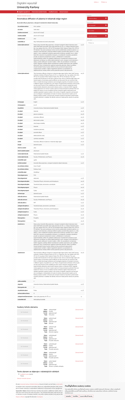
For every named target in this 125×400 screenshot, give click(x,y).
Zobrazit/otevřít (79, 309)
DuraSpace (40, 397)
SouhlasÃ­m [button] (68, 396)
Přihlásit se (91, 43)
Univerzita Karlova (24, 384)
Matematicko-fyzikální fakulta (39, 12)
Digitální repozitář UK (24, 12)
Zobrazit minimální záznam (24, 16)
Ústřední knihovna (34, 384)
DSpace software (20, 397)
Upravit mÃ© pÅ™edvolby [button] (86, 396)
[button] (96, 2)
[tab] (97, 18)
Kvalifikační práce (53, 12)
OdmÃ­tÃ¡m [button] (75, 396)
